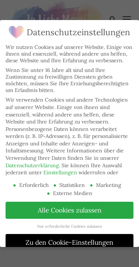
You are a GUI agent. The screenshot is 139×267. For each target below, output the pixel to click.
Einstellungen (60, 172)
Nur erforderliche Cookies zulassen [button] (69, 226)
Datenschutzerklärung (32, 165)
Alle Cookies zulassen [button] (70, 210)
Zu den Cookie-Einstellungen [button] (69, 242)
